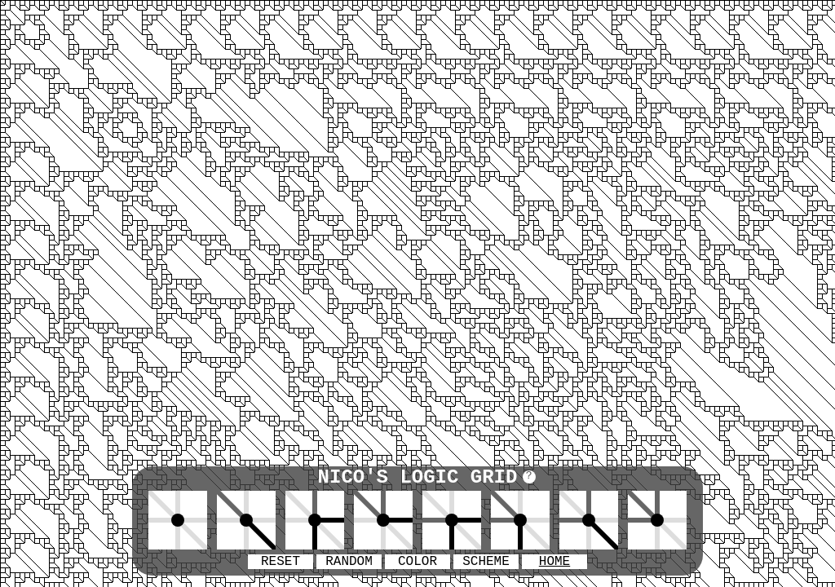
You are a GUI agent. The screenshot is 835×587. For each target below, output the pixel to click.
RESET (280, 561)
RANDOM (349, 561)
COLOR (417, 561)
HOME (554, 561)
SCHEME (486, 561)
